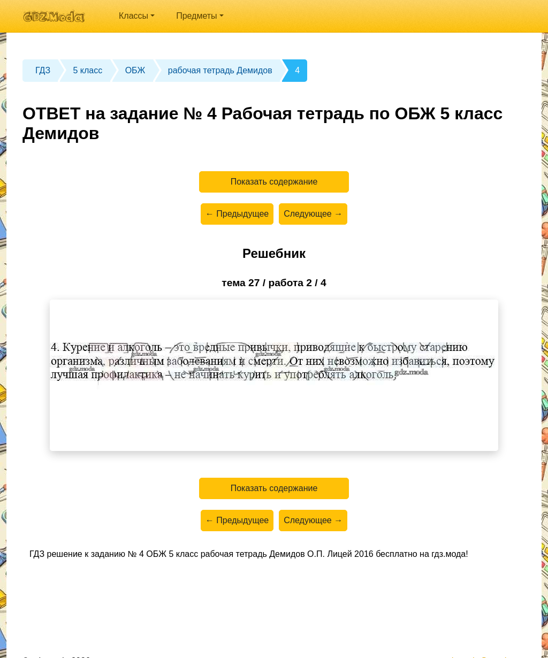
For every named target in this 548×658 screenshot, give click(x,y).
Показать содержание (274, 181)
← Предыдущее (237, 213)
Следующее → (313, 213)
